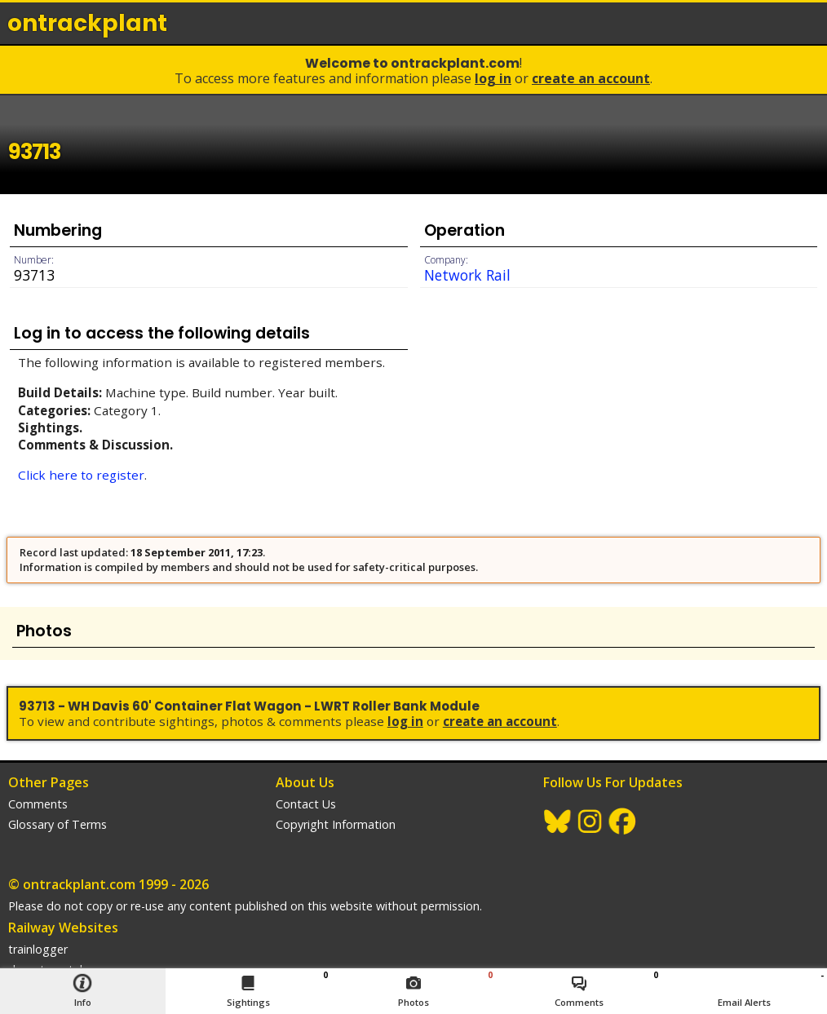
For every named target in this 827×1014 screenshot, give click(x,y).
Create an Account (591, 78)
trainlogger (38, 949)
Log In (493, 78)
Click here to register (81, 475)
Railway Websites (63, 928)
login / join (773, 23)
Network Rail (467, 275)
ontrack (87, 23)
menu (809, 23)
